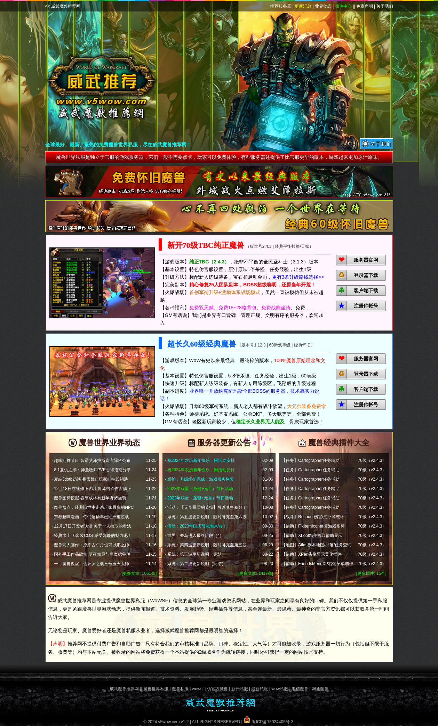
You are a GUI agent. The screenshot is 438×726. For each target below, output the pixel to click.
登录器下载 (366, 275)
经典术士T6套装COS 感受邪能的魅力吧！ (93, 535)
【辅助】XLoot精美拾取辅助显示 (311, 535)
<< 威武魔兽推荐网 (62, 6)
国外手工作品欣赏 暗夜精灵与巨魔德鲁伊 (92, 554)
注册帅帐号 (366, 306)
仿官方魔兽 (217, 688)
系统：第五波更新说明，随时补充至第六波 (207, 516)
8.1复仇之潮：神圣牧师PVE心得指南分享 (92, 469)
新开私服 (239, 688)
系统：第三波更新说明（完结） (196, 554)
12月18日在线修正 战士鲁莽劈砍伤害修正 (92, 488)
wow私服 (279, 688)
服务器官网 (366, 260)
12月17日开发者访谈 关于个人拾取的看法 (92, 526)
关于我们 (384, 6)
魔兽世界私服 (155, 688)
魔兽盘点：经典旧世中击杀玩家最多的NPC (94, 507)
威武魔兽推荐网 (124, 688)
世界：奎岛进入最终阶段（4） (195, 535)
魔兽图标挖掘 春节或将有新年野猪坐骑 (90, 498)
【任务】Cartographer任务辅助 (310, 460)
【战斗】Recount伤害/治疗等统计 (312, 516)
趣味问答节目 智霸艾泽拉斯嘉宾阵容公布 (92, 460)
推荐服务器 (280, 6)
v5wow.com (169, 721)
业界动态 (323, 6)
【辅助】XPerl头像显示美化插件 (311, 554)
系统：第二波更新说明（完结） (196, 563)
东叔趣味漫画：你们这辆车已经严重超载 (91, 516)
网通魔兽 (320, 688)
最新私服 (259, 688)
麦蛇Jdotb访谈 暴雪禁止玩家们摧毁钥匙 (91, 479)
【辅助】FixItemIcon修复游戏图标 (313, 526)
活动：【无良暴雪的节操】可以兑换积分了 (207, 507)
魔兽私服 (180, 688)
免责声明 (364, 6)
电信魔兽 (300, 688)
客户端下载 (366, 290)
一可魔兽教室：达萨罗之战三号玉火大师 (91, 563)
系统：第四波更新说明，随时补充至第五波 (207, 545)
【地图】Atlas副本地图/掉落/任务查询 (316, 545)
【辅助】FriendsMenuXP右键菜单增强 (317, 563)
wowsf (198, 688)
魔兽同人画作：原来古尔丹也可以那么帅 (91, 545)
